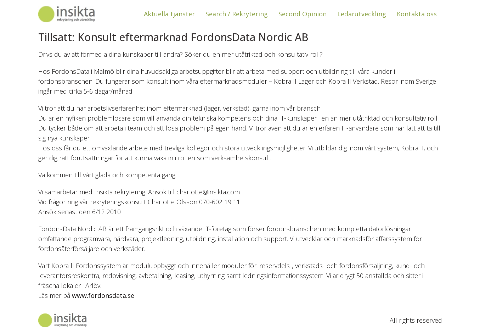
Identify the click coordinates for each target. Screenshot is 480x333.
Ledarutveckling (361, 14)
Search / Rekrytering (236, 14)
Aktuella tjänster (169, 14)
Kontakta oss (417, 14)
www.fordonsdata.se (103, 295)
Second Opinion (302, 14)
